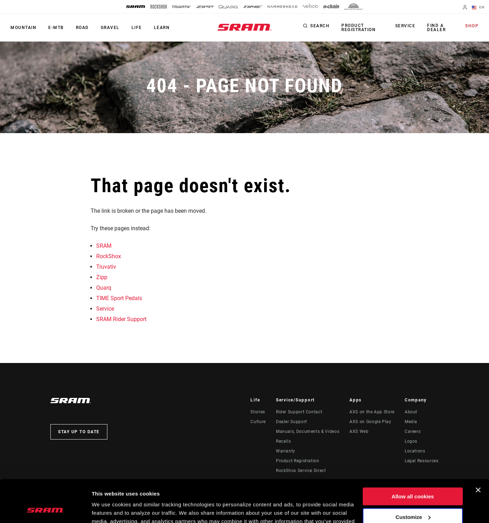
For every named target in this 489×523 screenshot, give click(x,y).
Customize (413, 477)
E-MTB (56, 27)
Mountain (23, 27)
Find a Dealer (436, 27)
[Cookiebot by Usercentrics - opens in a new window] (45, 509)
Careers (412, 431)
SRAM (104, 245)
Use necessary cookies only (413, 498)
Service (405, 25)
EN (478, 7)
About (411, 411)
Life (137, 27)
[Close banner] (478, 450)
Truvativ (106, 266)
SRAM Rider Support (121, 319)
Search (319, 25)
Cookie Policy (294, 490)
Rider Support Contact (299, 411)
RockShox (108, 256)
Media (411, 421)
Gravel (110, 27)
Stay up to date (79, 431)
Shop (472, 25)
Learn (162, 27)
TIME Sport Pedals (119, 298)
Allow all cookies (413, 457)
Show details (108, 509)
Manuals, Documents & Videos (307, 431)
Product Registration (358, 27)
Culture (257, 421)
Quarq (103, 287)
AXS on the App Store (372, 411)
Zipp (101, 277)
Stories (257, 411)
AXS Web (358, 431)
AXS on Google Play (370, 421)
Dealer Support (291, 421)
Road (82, 27)
